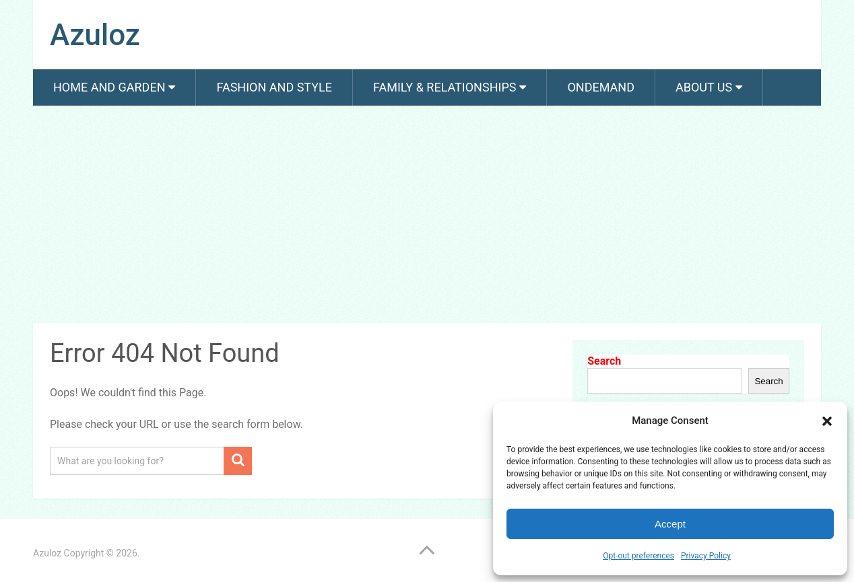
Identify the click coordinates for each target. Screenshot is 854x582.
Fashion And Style (273, 87)
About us (704, 87)
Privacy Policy (706, 555)
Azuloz (95, 35)
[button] (827, 421)
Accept (670, 524)
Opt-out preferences (638, 555)
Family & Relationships (444, 87)
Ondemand (600, 87)
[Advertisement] (427, 216)
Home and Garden (109, 87)
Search (604, 361)
